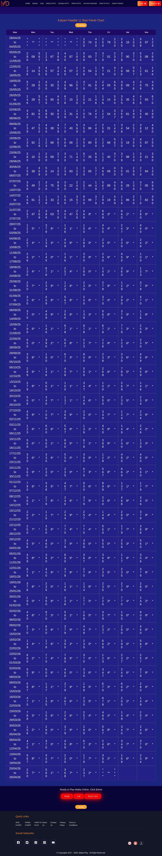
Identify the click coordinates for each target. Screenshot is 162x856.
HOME (27, 3)
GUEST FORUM (117, 3)
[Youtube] (53, 842)
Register (155, 3)
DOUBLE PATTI (63, 3)
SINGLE (35, 3)
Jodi (79, 796)
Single (67, 796)
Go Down (81, 25)
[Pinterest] (44, 842)
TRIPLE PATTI (76, 3)
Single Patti (93, 796)
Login (142, 3)
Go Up (81, 807)
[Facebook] (18, 842)
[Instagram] (35, 842)
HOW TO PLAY (104, 3)
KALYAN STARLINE (90, 3)
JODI (42, 3)
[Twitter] (27, 842)
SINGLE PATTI (51, 3)
